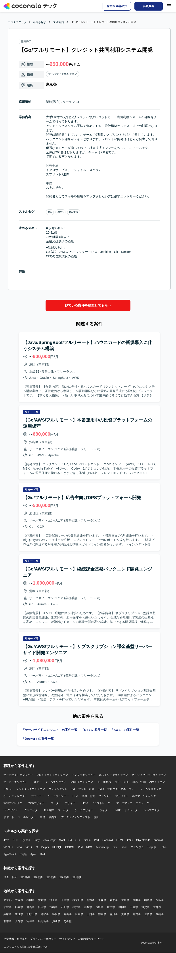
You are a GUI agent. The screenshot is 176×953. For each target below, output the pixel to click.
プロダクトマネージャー (121, 789)
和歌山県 (32, 914)
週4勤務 (64, 877)
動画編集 (49, 810)
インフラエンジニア (84, 775)
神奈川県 (78, 900)
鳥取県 (45, 914)
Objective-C (143, 840)
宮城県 (125, 900)
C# (70, 840)
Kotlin (163, 847)
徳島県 (102, 914)
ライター (104, 810)
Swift (62, 840)
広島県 (79, 914)
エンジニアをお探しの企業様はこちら (26, 946)
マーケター (64, 810)
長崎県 (160, 914)
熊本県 (7, 921)
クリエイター (32, 810)
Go (50, 212)
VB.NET (8, 847)
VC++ (28, 847)
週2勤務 (38, 877)
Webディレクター (14, 803)
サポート (9, 817)
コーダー (56, 803)
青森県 (102, 900)
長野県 (99, 907)
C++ (77, 840)
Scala (87, 840)
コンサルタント (58, 789)
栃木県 (19, 907)
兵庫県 (7, 914)
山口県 (91, 914)
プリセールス (86, 789)
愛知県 (42, 900)
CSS (130, 840)
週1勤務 (25, 877)
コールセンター (27, 817)
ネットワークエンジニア (113, 775)
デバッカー (37, 796)
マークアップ (124, 803)
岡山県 (68, 914)
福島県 (160, 900)
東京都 (7, 900)
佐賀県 (148, 914)
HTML (120, 840)
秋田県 (137, 900)
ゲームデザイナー (85, 810)
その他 (68, 921)
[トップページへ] (30, 6)
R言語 (23, 854)
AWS (60, 212)
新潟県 (42, 907)
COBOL (70, 847)
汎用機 (107, 782)
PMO (101, 789)
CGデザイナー (12, 810)
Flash (85, 803)
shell (124, 847)
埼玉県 (53, 900)
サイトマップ (67, 938)
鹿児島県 (43, 921)
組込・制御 (139, 782)
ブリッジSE (122, 782)
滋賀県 (145, 907)
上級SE (8, 789)
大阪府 (19, 900)
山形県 (148, 900)
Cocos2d (107, 840)
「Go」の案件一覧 (94, 730)
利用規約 (22, 938)
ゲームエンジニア (55, 782)
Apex (33, 854)
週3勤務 (51, 877)
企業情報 (9, 938)
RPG (89, 847)
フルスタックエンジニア (30, 789)
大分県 (19, 921)
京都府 (157, 907)
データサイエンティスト (75, 817)
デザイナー (71, 803)
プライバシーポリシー (43, 938)
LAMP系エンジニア (81, 782)
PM (73, 789)
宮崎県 (30, 921)
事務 (42, 817)
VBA (19, 847)
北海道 (91, 900)
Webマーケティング (144, 796)
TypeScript (10, 854)
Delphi (45, 847)
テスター (36, 782)
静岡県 (122, 907)
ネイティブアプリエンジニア (149, 775)
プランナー (105, 796)
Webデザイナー (37, 803)
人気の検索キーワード (91, 938)
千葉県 (65, 900)
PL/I (80, 847)
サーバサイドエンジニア (62, 74)
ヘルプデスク (152, 810)
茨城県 (7, 907)
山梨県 (88, 907)
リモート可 (10, 877)
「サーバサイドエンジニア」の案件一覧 (49, 730)
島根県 (56, 914)
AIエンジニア (157, 782)
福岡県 (30, 900)
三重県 (134, 907)
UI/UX (117, 810)
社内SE (53, 817)
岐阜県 (111, 907)
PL (98, 782)
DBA (75, 796)
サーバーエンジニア (15, 782)
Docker (73, 212)
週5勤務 (77, 877)
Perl (96, 840)
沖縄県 (56, 921)
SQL (115, 847)
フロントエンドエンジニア (52, 775)
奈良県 (19, 914)
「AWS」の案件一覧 (124, 730)
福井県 (76, 907)
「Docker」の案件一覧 (38, 738)
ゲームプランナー (58, 796)
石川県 (65, 907)
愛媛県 (125, 914)
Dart (42, 854)
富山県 (53, 907)
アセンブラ (137, 847)
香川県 (114, 914)
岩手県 (114, 900)
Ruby (36, 840)
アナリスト (121, 796)
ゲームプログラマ (150, 789)
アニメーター (144, 803)
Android (158, 840)
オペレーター (132, 810)
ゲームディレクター (15, 796)
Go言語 (151, 847)
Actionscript (102, 847)
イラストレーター (102, 803)
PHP (15, 840)
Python (26, 840)
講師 (96, 817)
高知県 (137, 914)
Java (6, 840)
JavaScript (49, 840)
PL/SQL (57, 847)
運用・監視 (88, 796)
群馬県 (30, 907)
